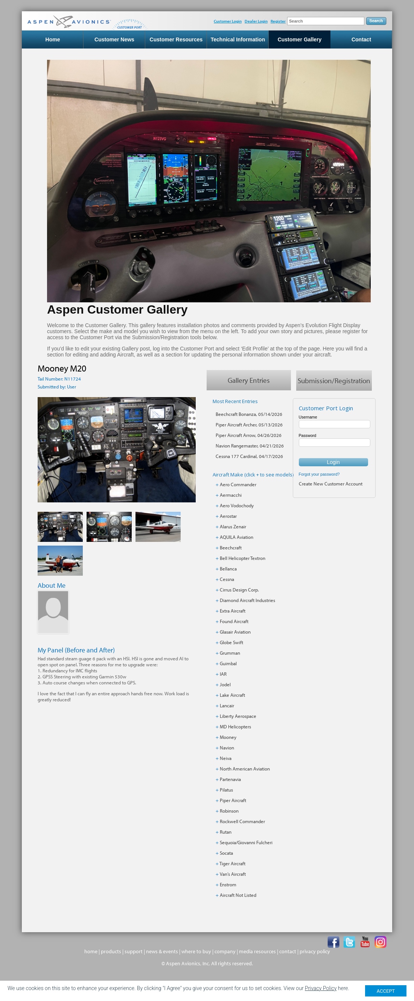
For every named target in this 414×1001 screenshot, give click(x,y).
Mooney (228, 737)
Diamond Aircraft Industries (247, 601)
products (111, 951)
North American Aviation (245, 769)
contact (287, 951)
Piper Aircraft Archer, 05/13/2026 (249, 425)
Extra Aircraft (232, 611)
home (90, 951)
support (134, 951)
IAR (223, 674)
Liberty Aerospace (238, 716)
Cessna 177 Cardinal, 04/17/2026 (249, 456)
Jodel (225, 685)
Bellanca (228, 569)
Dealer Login (256, 21)
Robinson (229, 811)
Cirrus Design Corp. (239, 590)
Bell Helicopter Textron (242, 558)
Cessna (227, 579)
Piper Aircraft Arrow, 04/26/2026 (249, 435)
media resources (257, 951)
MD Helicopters (235, 727)
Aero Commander (238, 485)
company (225, 951)
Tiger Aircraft (232, 864)
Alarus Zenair (233, 527)
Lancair (227, 706)
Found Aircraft (234, 622)
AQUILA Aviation (236, 537)
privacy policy (315, 951)
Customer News (114, 40)
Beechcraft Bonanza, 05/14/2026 (249, 414)
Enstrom (228, 885)
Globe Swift (231, 643)
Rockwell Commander (242, 822)
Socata (226, 853)
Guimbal (228, 664)
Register (278, 21)
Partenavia (230, 780)
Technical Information (238, 40)
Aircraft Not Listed (238, 895)
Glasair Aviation (235, 632)
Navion (227, 748)
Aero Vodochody (237, 506)
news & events (162, 951)
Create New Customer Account (330, 484)
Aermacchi (231, 495)
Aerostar (228, 516)
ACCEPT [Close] (386, 991)
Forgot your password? (319, 474)
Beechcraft (231, 548)
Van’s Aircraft (233, 874)
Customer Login (228, 21)
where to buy (196, 951)
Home (53, 40)
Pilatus (226, 790)
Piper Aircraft (233, 801)
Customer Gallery (300, 40)
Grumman (230, 653)
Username (308, 417)
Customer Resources (176, 40)
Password (308, 436)
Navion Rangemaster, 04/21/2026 (250, 446)
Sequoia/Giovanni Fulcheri (246, 843)
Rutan (225, 832)
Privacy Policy (320, 988)
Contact (361, 40)
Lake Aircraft (232, 695)
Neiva (225, 758)
